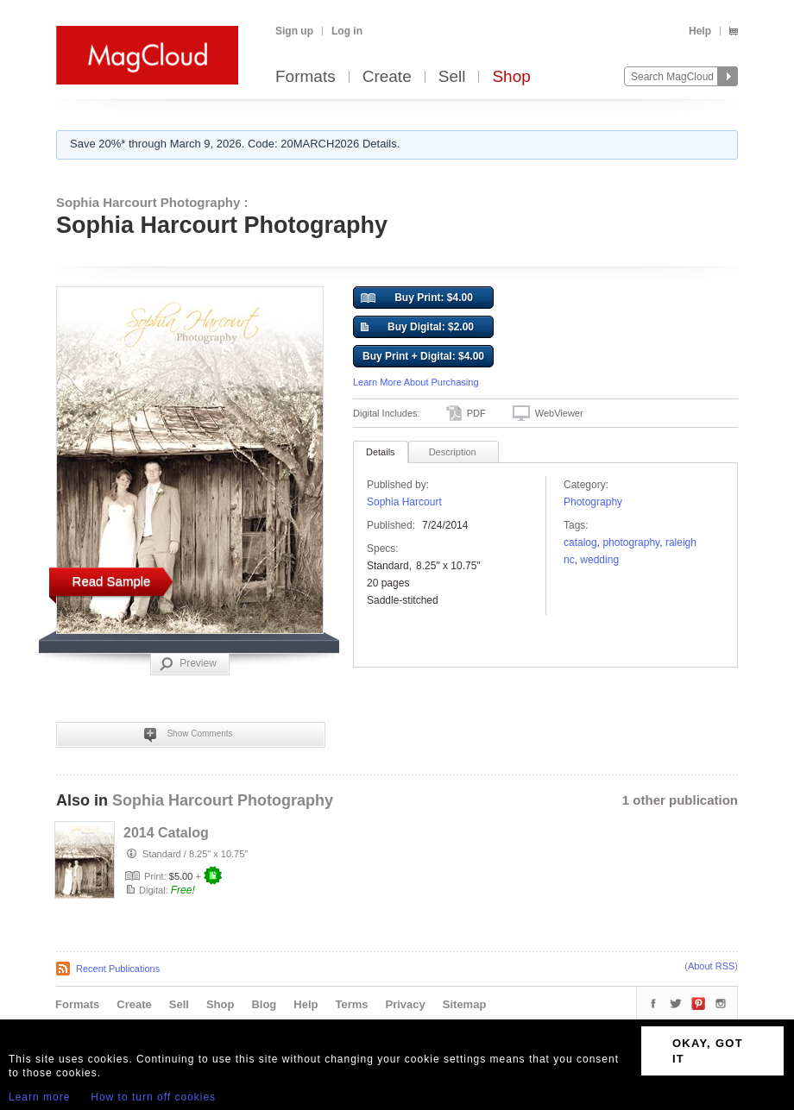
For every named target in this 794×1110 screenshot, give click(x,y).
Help (700, 31)
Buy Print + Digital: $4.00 (423, 356)
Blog (263, 1004)
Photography (593, 502)
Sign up (294, 31)
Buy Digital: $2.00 (417, 328)
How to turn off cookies (153, 1097)
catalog (580, 542)
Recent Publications (118, 968)
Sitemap (465, 1004)
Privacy (405, 1004)
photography (630, 542)
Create (387, 77)
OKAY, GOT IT (707, 1051)
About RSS (711, 966)
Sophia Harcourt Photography (222, 800)
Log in (346, 31)
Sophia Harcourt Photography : (152, 202)
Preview (188, 664)
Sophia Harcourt (404, 502)
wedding (599, 560)
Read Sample (111, 581)
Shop (511, 77)
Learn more (39, 1097)
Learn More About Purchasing (416, 382)
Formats (305, 77)
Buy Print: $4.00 (417, 298)
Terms (351, 1004)
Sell (452, 77)
